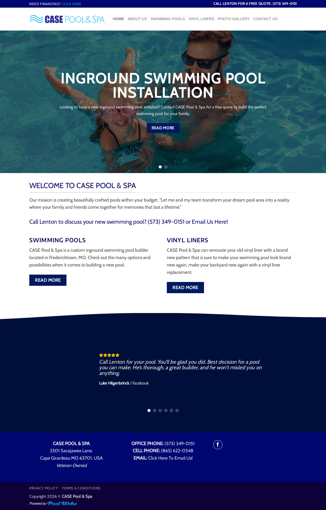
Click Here (72, 4)
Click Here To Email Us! (170, 458)
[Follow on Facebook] (218, 444)
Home (118, 19)
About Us (137, 19)
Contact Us (265, 19)
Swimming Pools (168, 19)
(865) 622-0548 (177, 451)
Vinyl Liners (201, 19)
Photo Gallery (234, 19)
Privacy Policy (43, 488)
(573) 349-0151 (180, 443)
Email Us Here (209, 221)
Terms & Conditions (81, 488)
